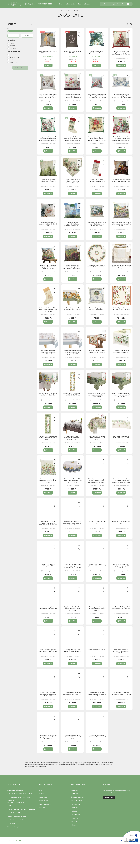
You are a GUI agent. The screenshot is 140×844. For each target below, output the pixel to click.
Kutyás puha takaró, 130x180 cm (121, 522)
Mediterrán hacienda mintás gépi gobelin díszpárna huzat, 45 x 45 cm (97, 224)
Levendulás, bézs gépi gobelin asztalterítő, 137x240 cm (97, 694)
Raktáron (13, 60)
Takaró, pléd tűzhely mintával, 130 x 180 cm (48, 565)
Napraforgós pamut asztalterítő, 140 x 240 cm (72, 308)
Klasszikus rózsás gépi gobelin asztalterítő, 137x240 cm (97, 736)
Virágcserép (74, 818)
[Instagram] (13, 840)
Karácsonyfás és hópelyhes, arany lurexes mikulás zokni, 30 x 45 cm (48, 309)
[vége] (27, 35)
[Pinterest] (16, 840)
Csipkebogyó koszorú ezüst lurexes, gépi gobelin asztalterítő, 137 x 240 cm (72, 566)
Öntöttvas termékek (77, 797)
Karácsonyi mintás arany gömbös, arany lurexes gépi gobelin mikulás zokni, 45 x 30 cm (72, 139)
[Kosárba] (48, 65)
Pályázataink (11, 823)
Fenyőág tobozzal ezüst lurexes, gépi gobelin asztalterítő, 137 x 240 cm (72, 181)
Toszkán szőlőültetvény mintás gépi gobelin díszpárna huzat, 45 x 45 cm (72, 266)
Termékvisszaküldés (14, 813)
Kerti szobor (74, 821)
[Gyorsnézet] (54, 36)
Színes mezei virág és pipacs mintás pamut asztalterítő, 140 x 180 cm (121, 395)
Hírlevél (41, 793)
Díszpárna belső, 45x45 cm (97, 650)
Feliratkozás (108, 797)
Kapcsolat (11, 800)
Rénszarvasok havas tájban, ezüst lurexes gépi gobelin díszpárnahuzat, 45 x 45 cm (48, 95)
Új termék (13, 55)
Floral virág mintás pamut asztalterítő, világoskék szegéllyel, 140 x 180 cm (72, 352)
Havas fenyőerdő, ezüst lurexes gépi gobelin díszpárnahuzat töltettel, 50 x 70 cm (121, 96)
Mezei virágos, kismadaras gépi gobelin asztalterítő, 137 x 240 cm (72, 523)
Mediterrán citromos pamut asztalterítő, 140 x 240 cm (48, 394)
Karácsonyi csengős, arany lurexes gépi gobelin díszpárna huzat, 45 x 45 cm (97, 138)
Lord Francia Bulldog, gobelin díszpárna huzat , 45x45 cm (121, 607)
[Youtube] (20, 840)
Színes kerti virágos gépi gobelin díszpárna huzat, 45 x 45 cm (48, 480)
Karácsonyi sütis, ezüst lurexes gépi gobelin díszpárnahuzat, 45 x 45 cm (72, 95)
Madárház (74, 811)
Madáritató (74, 793)
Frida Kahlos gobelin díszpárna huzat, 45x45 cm (48, 607)
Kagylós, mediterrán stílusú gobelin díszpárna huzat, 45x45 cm (72, 608)
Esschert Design (84, 4)
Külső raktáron (14, 62)
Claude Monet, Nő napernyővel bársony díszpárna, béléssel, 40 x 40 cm (72, 225)
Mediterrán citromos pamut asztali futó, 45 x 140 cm (72, 394)
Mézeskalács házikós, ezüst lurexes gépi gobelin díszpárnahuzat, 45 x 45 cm (97, 95)
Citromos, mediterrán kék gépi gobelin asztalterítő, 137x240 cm (48, 736)
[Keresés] (107, 4)
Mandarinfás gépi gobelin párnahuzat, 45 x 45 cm (97, 308)
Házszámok (74, 825)
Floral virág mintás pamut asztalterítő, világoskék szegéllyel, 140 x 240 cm (48, 352)
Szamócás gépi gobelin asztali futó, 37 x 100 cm (121, 351)
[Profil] (115, 4)
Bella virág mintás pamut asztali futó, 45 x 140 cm (97, 351)
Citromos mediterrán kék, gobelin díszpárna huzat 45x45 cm (121, 651)
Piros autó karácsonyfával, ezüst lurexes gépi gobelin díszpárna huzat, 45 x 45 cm (121, 480)
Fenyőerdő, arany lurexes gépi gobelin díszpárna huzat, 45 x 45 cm (48, 181)
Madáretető (74, 790)
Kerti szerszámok (76, 800)
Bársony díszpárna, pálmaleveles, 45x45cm (96, 52)
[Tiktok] (23, 840)
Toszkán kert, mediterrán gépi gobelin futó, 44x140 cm (72, 693)
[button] (29, 4)
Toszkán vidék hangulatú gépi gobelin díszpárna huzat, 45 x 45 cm (48, 266)
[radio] (128, 24)
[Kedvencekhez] (54, 32)
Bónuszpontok (43, 800)
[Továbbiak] (54, 4)
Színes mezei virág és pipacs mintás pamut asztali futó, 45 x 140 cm (48, 437)
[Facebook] (9, 840)
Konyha (13, 46)
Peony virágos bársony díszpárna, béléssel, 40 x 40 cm (48, 224)
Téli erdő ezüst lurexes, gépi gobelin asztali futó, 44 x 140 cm (97, 566)
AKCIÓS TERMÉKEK (45, 4)
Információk (70, 4)
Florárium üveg (75, 814)
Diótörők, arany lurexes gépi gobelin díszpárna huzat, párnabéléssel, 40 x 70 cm (97, 480)
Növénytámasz (75, 804)
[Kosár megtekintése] (125, 4)
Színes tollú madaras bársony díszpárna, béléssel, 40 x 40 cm (121, 181)
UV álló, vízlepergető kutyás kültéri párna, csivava (48, 52)
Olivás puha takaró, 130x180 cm (97, 522)
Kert (12, 43)
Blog (60, 4)
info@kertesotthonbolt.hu (16, 802)
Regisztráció (43, 797)
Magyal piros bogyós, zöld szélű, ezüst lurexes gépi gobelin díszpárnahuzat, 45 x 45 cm (48, 139)
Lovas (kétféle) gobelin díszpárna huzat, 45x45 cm (72, 650)
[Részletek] (121, 65)
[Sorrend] (130, 24)
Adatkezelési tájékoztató (15, 820)
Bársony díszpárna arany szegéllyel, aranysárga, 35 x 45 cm (121, 566)
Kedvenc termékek (45, 804)
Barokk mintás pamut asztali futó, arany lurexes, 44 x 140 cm (121, 266)
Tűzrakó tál (74, 807)
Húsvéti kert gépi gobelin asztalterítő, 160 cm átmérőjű (96, 266)
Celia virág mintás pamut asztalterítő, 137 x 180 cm (121, 437)
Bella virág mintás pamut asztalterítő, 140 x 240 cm (121, 308)
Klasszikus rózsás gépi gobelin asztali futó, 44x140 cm (72, 736)
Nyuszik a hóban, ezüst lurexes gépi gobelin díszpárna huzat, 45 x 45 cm (48, 523)
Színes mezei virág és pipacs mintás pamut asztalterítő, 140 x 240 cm (97, 395)
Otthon (68, 10)
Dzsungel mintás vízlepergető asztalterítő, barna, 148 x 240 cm (72, 437)
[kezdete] (13, 35)
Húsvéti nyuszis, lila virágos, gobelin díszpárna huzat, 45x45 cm (97, 608)
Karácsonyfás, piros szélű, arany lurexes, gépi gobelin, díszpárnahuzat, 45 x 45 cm (121, 52)
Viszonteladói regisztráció (15, 827)
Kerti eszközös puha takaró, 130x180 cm (72, 52)
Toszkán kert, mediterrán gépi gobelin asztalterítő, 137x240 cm (48, 694)
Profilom (42, 807)
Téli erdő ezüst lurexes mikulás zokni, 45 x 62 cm (96, 180)
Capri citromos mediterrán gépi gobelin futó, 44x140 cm (121, 693)
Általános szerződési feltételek (17, 816)
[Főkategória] (61, 10)
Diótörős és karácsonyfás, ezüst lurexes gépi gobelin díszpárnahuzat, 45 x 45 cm (121, 138)
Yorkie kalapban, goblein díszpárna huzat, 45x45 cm (48, 650)
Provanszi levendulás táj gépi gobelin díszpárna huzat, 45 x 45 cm (121, 224)
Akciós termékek (15, 57)
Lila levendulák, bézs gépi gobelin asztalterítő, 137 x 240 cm (97, 437)
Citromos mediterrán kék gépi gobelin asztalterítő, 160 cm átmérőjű (72, 480)
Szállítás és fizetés (14, 806)
